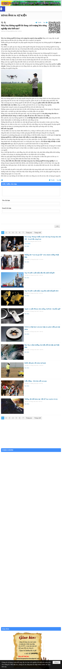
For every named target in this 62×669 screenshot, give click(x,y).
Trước (39, 22)
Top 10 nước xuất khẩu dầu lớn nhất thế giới (39, 273)
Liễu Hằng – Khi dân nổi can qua (35, 381)
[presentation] (17, 219)
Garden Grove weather (31, 447)
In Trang (2, 180)
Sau (44, 22)
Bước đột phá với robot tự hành (35, 363)
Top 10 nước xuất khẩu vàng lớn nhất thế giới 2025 (41, 291)
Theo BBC (27, 243)
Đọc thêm (26, 246)
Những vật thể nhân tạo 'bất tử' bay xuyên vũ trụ (40, 399)
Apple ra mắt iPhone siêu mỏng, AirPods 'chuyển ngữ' (42, 309)
